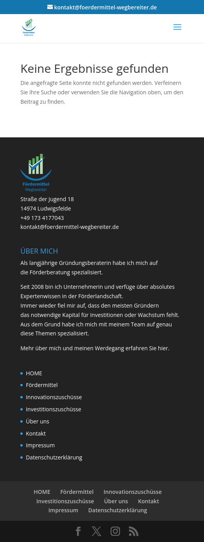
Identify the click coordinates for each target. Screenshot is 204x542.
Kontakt (36, 433)
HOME (34, 373)
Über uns (37, 421)
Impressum (40, 445)
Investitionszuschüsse (53, 409)
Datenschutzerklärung (54, 457)
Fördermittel (41, 385)
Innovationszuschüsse (54, 397)
